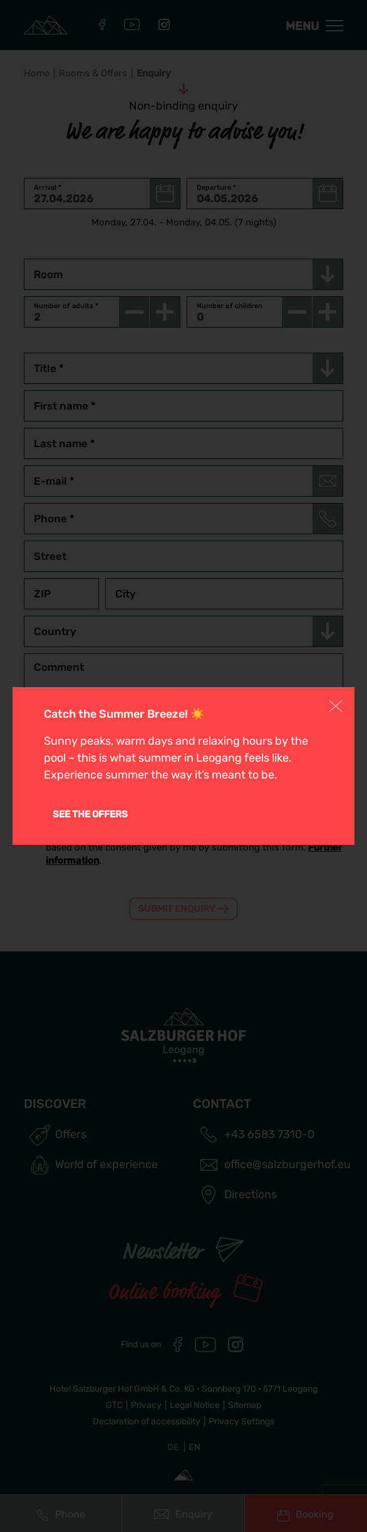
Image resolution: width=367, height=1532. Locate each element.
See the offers (90, 814)
